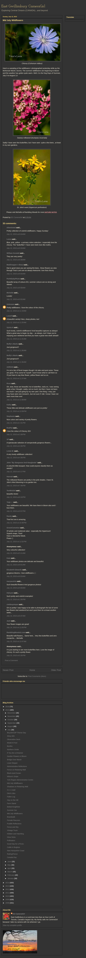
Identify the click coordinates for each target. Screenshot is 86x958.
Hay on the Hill (12, 800)
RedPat (10, 428)
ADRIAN (10, 367)
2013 (7, 886)
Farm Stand (11, 803)
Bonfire (9, 746)
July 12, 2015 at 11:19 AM (16, 311)
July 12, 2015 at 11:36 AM (16, 350)
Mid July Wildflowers (15, 783)
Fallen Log (11, 797)
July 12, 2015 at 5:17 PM (16, 472)
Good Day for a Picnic (15, 844)
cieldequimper (12, 604)
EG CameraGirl (19, 914)
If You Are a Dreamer (15, 753)
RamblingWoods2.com (16, 632)
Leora (9, 239)
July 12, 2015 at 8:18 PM (16, 497)
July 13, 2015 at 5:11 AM (16, 553)
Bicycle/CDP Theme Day (16, 733)
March (10, 872)
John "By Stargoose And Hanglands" (22, 463)
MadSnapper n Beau (15, 265)
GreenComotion (13, 528)
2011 (7, 893)
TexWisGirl (11, 491)
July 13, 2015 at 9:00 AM (16, 588)
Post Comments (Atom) (37, 676)
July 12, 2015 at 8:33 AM (16, 248)
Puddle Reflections (14, 824)
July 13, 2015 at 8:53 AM (16, 576)
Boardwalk (11, 817)
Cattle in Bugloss (13, 847)
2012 (7, 889)
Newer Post (8, 670)
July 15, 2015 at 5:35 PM (16, 655)
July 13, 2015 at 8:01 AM (16, 565)
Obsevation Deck (13, 739)
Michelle (10, 293)
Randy (9, 516)
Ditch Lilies (11, 793)
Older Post (56, 670)
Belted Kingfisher (13, 807)
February (11, 875)
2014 (7, 883)
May (9, 865)
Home (32, 670)
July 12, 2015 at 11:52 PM (16, 542)
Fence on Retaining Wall (16, 770)
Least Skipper (12, 763)
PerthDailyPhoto (13, 279)
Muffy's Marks (12, 344)
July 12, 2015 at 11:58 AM (16, 400)
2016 (7, 707)
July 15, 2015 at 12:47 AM (16, 641)
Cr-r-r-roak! (11, 790)
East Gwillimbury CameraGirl (23, 6)
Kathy (9, 405)
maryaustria (11, 581)
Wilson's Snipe (12, 776)
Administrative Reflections (17, 766)
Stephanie (11, 416)
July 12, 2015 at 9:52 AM (16, 299)
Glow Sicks (11, 837)
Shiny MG (11, 736)
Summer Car (12, 810)
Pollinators (11, 840)
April (9, 868)
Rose (9, 383)
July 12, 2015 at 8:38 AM (16, 260)
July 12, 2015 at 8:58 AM (16, 288)
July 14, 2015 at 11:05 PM (16, 627)
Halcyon (10, 593)
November (11, 716)
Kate (8, 558)
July (9, 730)
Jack (8, 621)
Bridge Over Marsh (14, 760)
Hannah (10, 477)
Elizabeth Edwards (14, 570)
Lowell (9, 316)
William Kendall (13, 253)
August (10, 726)
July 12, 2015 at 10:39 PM (16, 523)
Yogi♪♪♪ (10, 502)
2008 (7, 903)
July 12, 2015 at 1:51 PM (16, 423)
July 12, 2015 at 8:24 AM (16, 234)
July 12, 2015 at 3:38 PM (16, 434)
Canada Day (12, 857)
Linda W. (10, 451)
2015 (7, 710)
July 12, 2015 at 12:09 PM (16, 411)
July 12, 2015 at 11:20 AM (16, 322)
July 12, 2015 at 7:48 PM (16, 486)
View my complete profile (12, 925)
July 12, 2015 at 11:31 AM (16, 339)
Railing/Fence (12, 854)
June (9, 862)
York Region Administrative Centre (20, 780)
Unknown (10, 304)
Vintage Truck (12, 830)
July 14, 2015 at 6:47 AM (16, 616)
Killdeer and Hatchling (15, 834)
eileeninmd (11, 228)
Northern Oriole (13, 749)
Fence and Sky (12, 827)
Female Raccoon (13, 820)
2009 (7, 899)
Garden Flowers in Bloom (16, 756)
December (11, 713)
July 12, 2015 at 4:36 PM (16, 446)
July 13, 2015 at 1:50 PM (16, 599)
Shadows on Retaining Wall (17, 787)
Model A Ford (12, 743)
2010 (7, 896)
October (10, 720)
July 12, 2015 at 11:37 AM (16, 378)
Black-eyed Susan (14, 773)
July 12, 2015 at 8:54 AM (16, 274)
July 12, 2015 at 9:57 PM (16, 511)
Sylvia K (10, 327)
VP (8, 439)
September (11, 723)
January (10, 878)
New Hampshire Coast (15, 851)
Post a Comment (11, 660)
